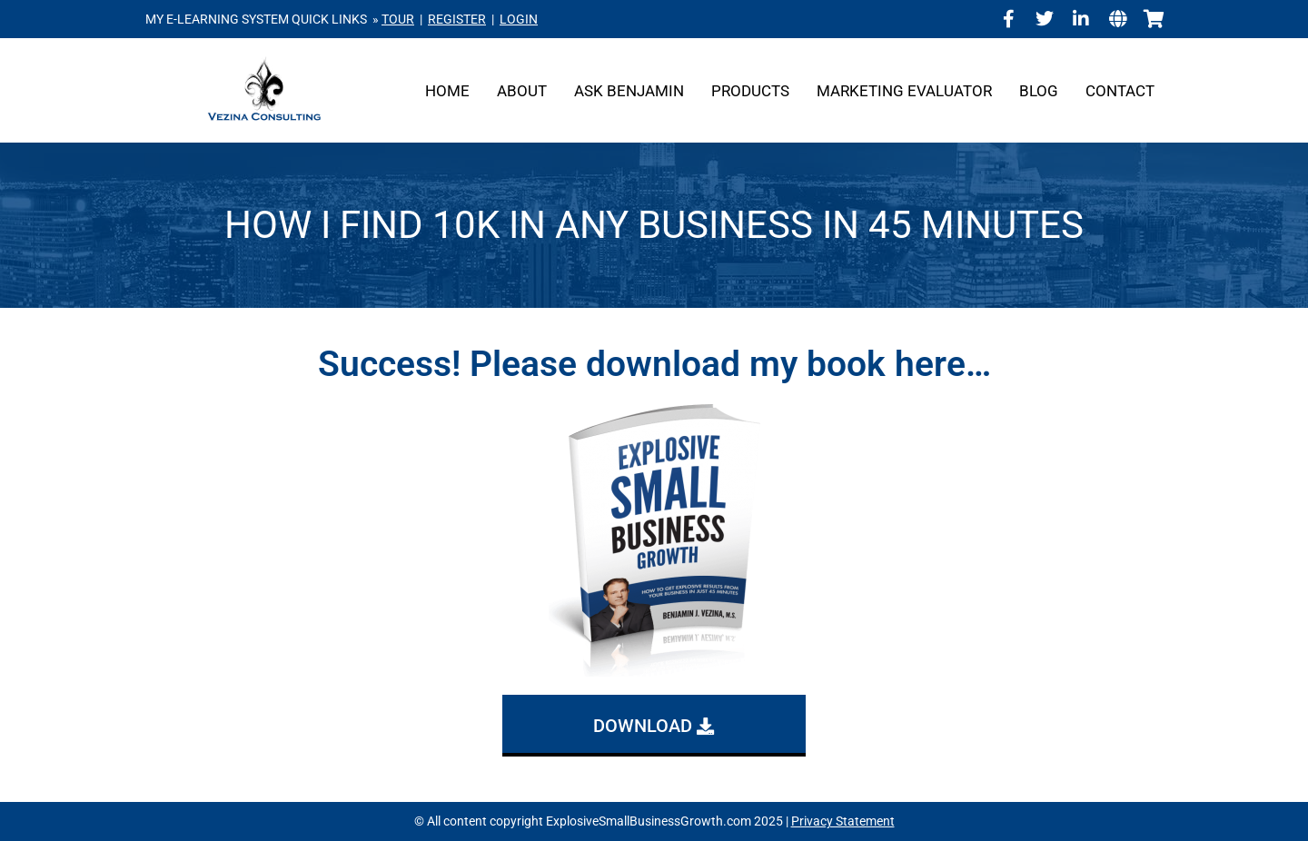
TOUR (398, 19)
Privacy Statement (843, 821)
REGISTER (457, 19)
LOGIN (519, 19)
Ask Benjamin (629, 91)
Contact (1119, 91)
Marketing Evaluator (904, 91)
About (522, 91)
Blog (1038, 91)
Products (750, 91)
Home (447, 91)
